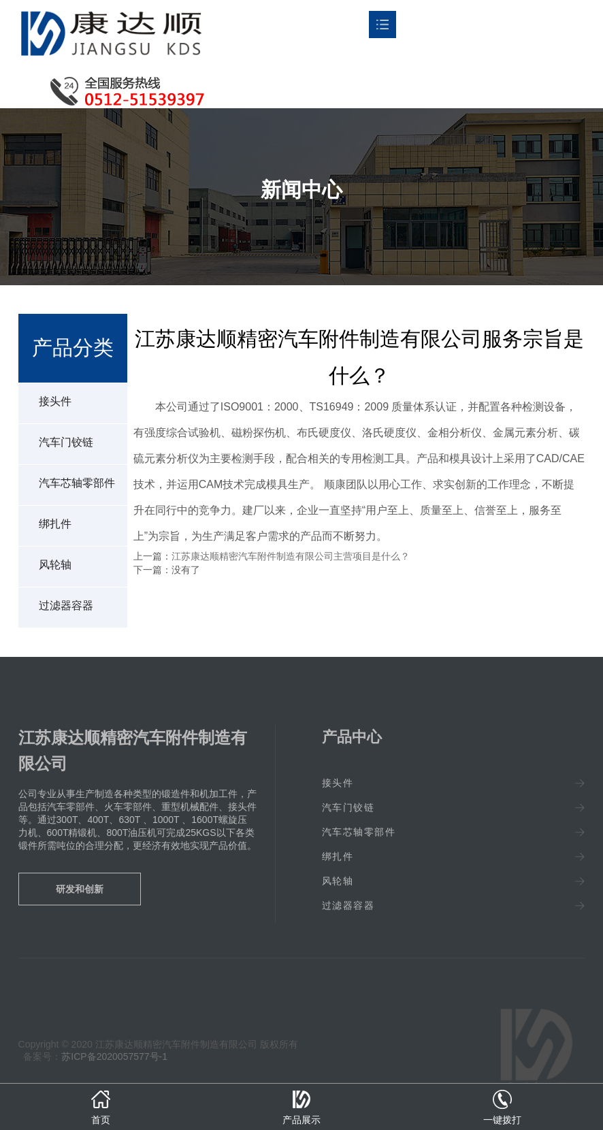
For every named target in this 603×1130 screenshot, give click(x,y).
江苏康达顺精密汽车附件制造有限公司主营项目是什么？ (291, 556)
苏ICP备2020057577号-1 (114, 1056)
